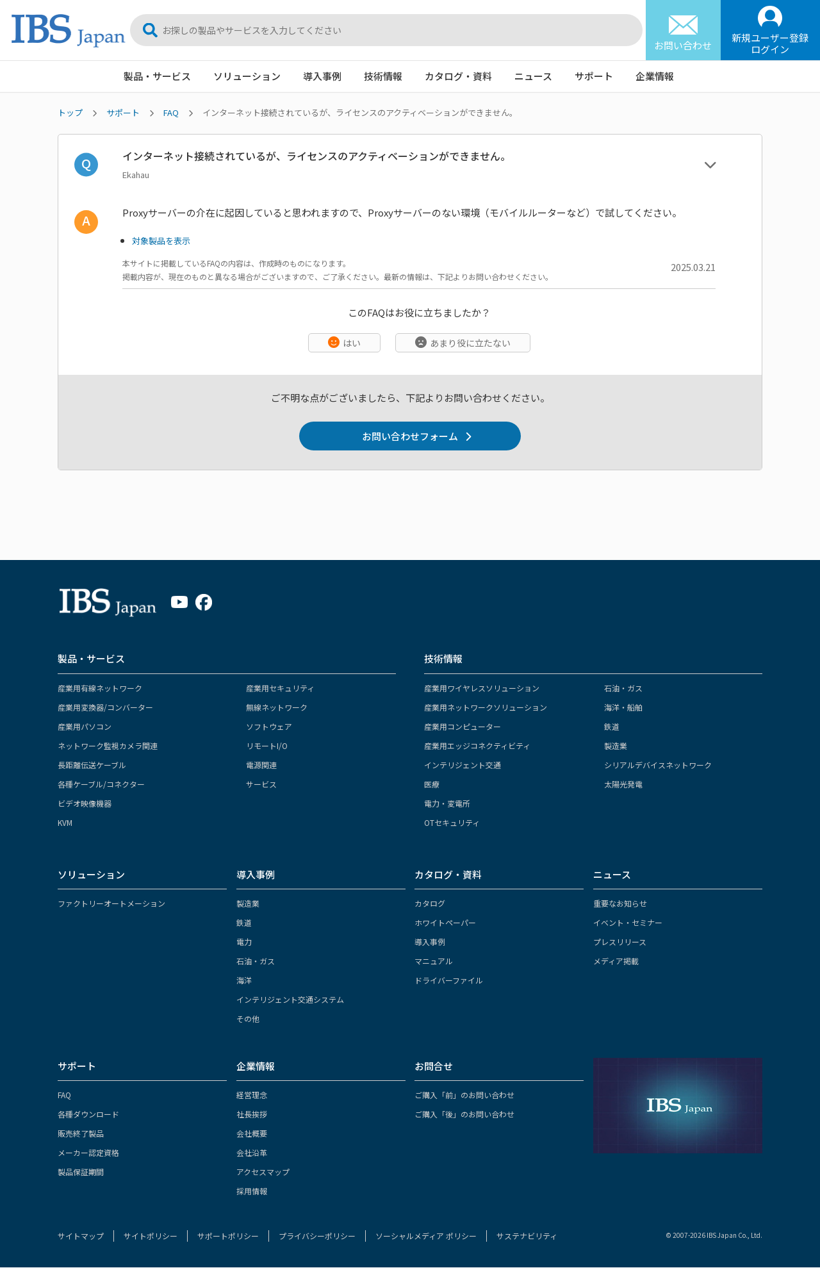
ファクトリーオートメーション (111, 903)
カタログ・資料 (458, 76)
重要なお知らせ (620, 903)
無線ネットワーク (277, 707)
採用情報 (251, 1191)
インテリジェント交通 (462, 765)
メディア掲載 (616, 961)
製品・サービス (157, 76)
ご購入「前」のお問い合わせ (464, 1095)
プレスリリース (619, 942)
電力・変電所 (447, 803)
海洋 (244, 980)
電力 (244, 942)
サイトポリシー (150, 1236)
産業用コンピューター (462, 726)
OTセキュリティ (452, 823)
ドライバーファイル (448, 980)
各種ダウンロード (88, 1114)
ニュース (533, 76)
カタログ (429, 903)
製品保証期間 (81, 1172)
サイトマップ (81, 1236)
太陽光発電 (623, 784)
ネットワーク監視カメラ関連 (108, 746)
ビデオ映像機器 (84, 803)
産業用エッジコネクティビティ (477, 746)
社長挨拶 (251, 1114)
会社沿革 (251, 1153)
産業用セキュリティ (280, 688)
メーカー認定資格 (88, 1153)
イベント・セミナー (627, 923)
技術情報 (383, 76)
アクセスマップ (263, 1172)
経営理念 (251, 1095)
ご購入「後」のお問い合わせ (464, 1114)
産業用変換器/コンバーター (105, 707)
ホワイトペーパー (445, 923)
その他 (247, 1019)
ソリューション (247, 76)
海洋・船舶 (623, 707)
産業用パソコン (84, 726)
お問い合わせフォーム (410, 436)
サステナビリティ (526, 1236)
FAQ (171, 112)
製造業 (615, 746)
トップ (70, 112)
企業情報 (655, 76)
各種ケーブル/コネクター (101, 784)
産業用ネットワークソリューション (485, 707)
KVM (65, 823)
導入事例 (322, 76)
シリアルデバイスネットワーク (658, 765)
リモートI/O (267, 746)
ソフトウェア (269, 726)
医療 (431, 784)
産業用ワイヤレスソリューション (481, 688)
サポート (594, 76)
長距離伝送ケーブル (92, 765)
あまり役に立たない (470, 342)
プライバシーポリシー (317, 1236)
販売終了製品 (81, 1133)
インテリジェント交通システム (290, 999)
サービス (261, 784)
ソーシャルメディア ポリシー (426, 1236)
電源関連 (261, 765)
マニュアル (433, 961)
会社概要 (251, 1133)
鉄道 (611, 726)
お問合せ (433, 1066)
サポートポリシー (228, 1236)
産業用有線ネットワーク (100, 688)
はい (352, 342)
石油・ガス (623, 688)
